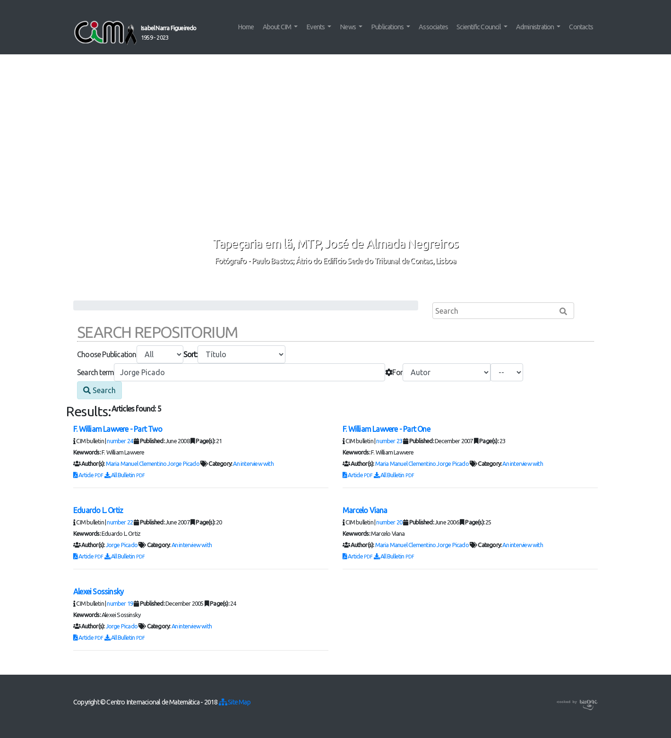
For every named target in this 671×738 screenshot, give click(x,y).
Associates (433, 27)
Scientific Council (479, 27)
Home (246, 27)
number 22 (120, 522)
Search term (95, 372)
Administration (535, 27)
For (394, 372)
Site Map (234, 702)
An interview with (253, 463)
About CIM (277, 27)
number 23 (389, 441)
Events (316, 27)
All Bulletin (124, 475)
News (348, 27)
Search (99, 390)
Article (88, 475)
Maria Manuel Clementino (136, 463)
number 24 (120, 441)
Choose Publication (107, 354)
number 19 (120, 603)
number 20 (389, 522)
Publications (388, 27)
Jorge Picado (183, 463)
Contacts (581, 27)
